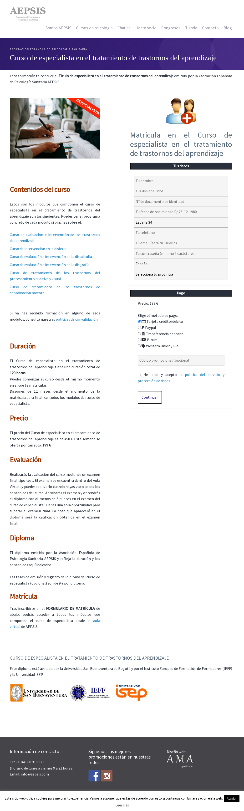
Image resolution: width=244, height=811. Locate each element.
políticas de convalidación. (77, 319)
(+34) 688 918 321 (30, 762)
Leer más (122, 805)
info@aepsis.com (35, 774)
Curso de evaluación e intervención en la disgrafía (49, 264)
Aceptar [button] (232, 798)
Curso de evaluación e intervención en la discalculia (51, 256)
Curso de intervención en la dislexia (38, 248)
